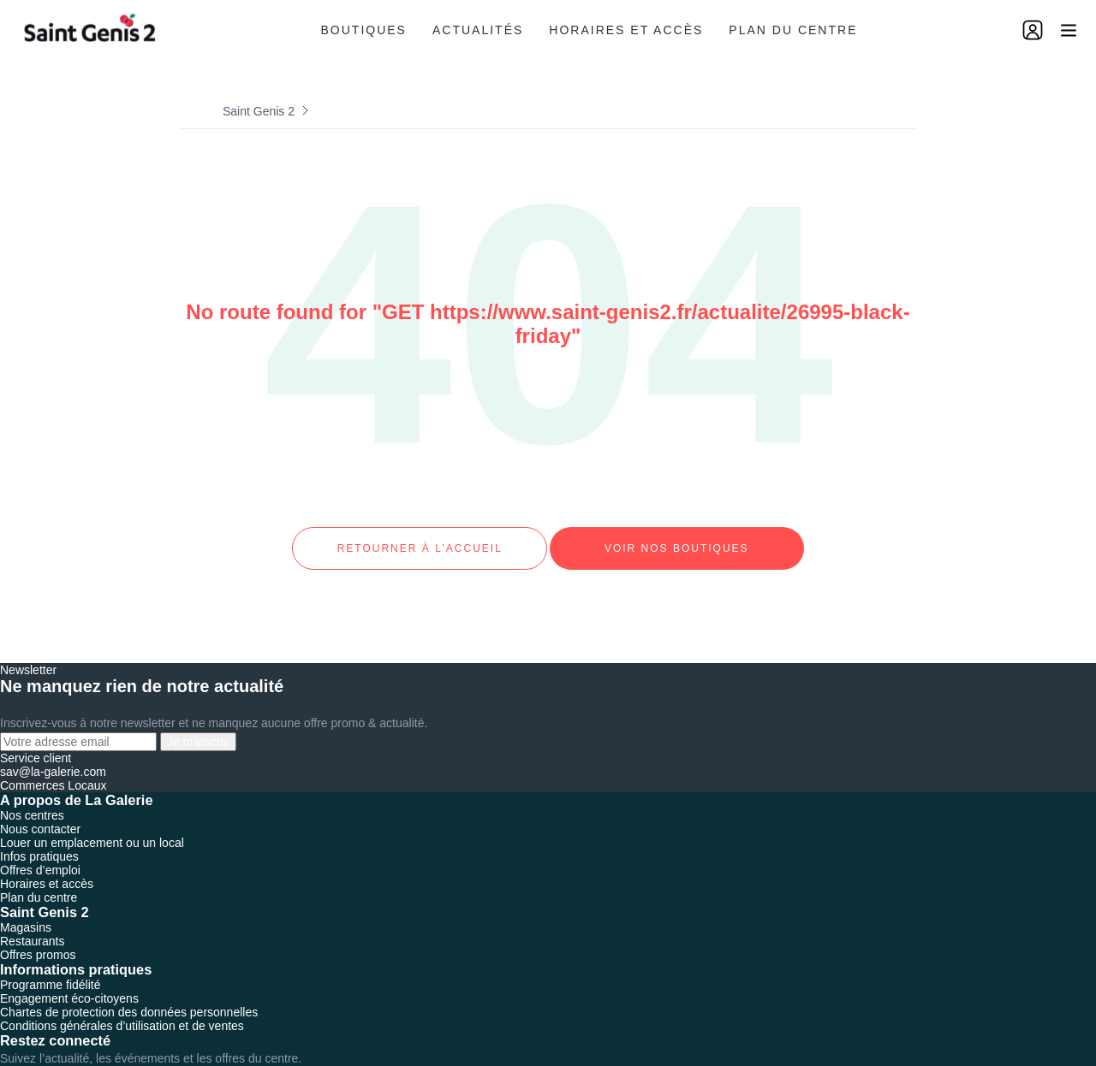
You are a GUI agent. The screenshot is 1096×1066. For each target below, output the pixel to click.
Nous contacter (40, 813)
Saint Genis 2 (259, 111)
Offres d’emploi (40, 855)
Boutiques (364, 30)
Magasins (25, 912)
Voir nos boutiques (677, 541)
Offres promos (37, 939)
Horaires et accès (626, 30)
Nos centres (32, 800)
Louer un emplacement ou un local (92, 827)
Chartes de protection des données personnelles (129, 997)
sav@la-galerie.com (53, 756)
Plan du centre (793, 30)
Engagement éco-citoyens (69, 983)
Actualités (477, 30)
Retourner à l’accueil (419, 541)
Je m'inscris (198, 726)
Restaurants (32, 926)
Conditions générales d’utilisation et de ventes (122, 1010)
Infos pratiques (39, 841)
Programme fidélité (50, 969)
